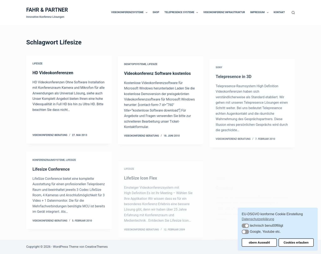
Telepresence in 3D (233, 80)
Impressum (260, 12)
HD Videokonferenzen (52, 72)
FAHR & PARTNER (47, 10)
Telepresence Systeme (182, 12)
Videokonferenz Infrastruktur (224, 12)
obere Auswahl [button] (259, 242)
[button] (245, 226)
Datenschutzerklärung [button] (258, 219)
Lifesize (37, 63)
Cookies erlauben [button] (296, 242)
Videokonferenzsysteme (130, 12)
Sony (219, 71)
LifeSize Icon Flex (140, 186)
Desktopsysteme (135, 65)
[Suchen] (293, 12)
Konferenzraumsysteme (48, 162)
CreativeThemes (96, 247)
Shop (156, 12)
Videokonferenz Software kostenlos (157, 74)
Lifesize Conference (51, 171)
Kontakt (279, 12)
